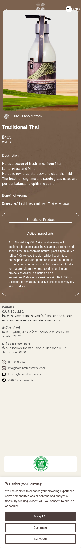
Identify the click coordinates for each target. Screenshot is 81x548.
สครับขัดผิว (66, 316)
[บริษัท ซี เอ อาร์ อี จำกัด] (40, 420)
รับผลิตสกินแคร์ (21, 316)
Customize (41, 527)
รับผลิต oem (14, 320)
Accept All (40, 516)
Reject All (40, 539)
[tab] (40, 220)
